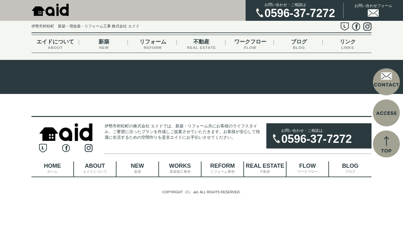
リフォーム (153, 44)
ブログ (299, 44)
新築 (104, 44)
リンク (348, 44)
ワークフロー (250, 44)
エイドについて (55, 44)
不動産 (201, 44)
